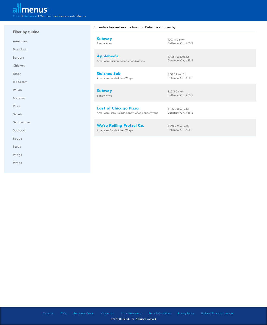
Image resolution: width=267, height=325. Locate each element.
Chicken (19, 65)
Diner (17, 73)
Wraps (17, 162)
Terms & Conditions (160, 313)
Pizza (16, 106)
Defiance (30, 16)
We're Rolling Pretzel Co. (120, 125)
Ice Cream (20, 81)
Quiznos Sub (109, 73)
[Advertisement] (36, 241)
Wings (17, 154)
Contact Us (107, 313)
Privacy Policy (186, 313)
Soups (17, 138)
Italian (17, 90)
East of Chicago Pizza (118, 108)
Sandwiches (22, 122)
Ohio (16, 16)
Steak (17, 146)
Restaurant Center (84, 313)
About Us (48, 313)
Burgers (18, 57)
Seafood (19, 130)
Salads (18, 114)
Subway (104, 39)
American (20, 41)
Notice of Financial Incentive (217, 313)
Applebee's (107, 56)
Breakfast (19, 49)
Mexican (19, 98)
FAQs (63, 313)
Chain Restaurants (131, 313)
